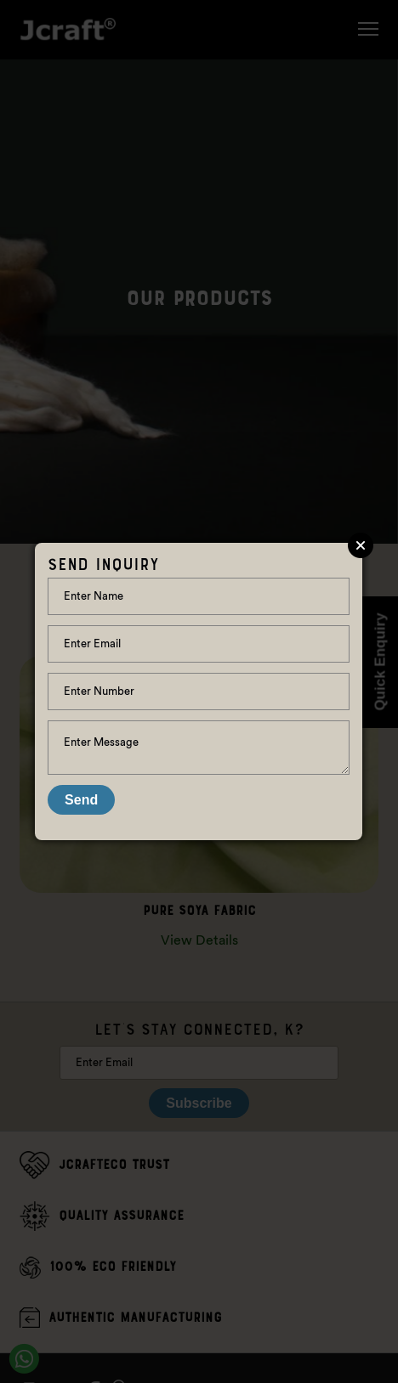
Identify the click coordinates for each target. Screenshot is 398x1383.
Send (81, 800)
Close (360, 545)
